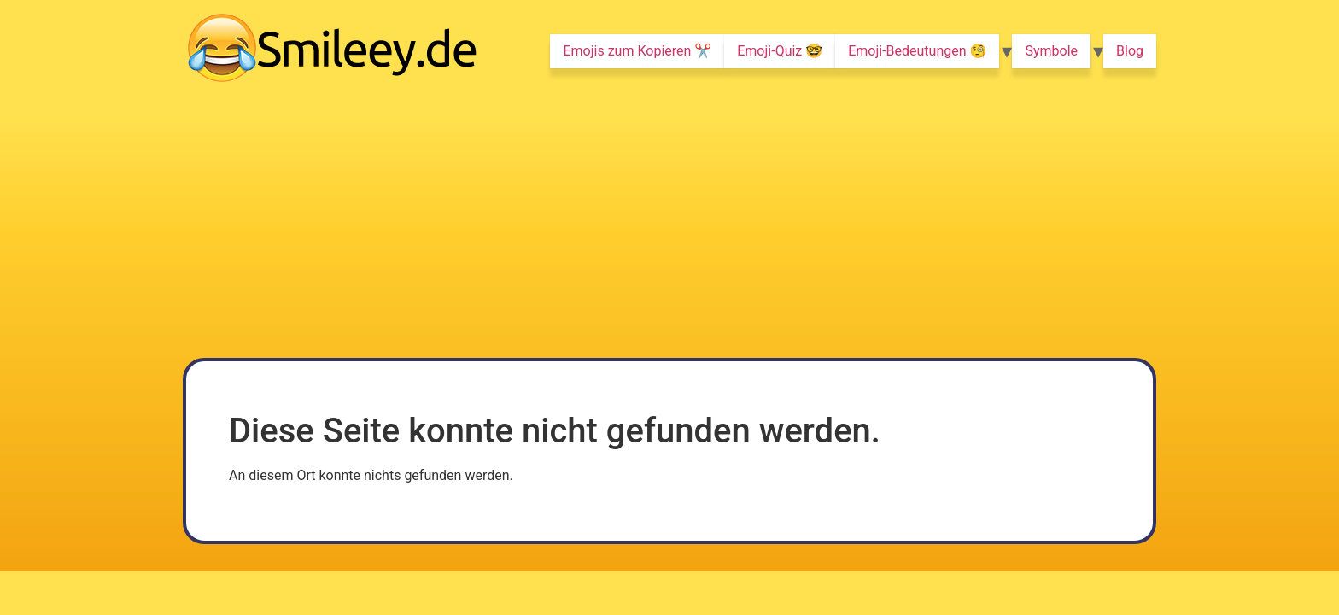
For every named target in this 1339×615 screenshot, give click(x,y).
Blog (1129, 51)
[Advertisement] (669, 229)
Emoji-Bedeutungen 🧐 (917, 51)
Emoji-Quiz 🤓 (779, 51)
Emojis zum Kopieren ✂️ (637, 51)
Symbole (1051, 51)
